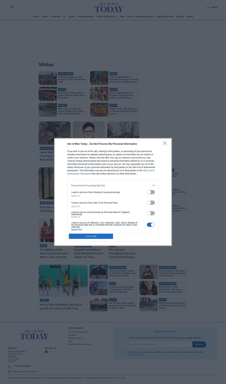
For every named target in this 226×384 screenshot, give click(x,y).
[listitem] (113, 185)
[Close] (166, 144)
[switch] (151, 192)
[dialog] (113, 192)
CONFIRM (91, 236)
